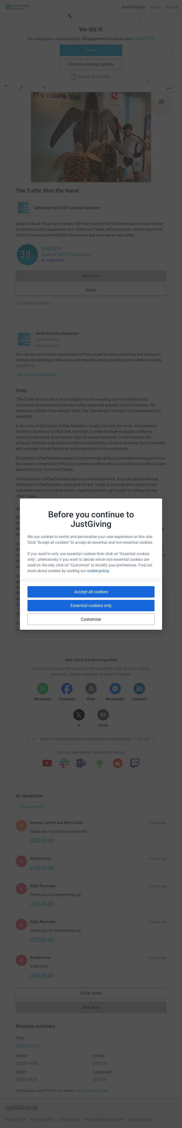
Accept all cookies (91, 591)
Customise (91, 619)
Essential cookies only (91, 605)
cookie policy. (98, 571)
